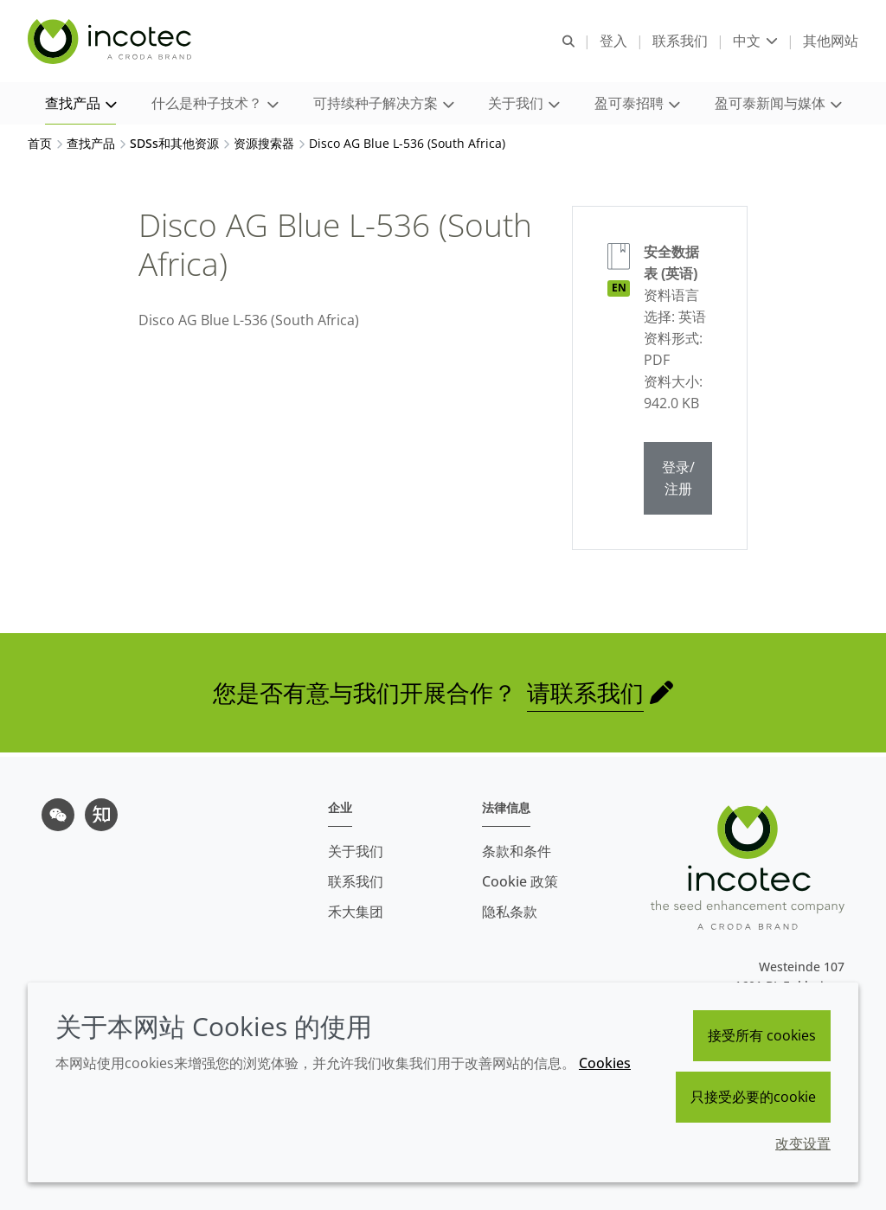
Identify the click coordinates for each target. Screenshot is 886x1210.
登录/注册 (678, 482)
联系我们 (355, 881)
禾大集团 (355, 911)
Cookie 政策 (520, 881)
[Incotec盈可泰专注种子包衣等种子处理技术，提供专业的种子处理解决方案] (112, 41)
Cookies (605, 1062)
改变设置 (803, 1143)
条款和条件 (516, 851)
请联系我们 (585, 697)
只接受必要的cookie (753, 1096)
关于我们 (355, 851)
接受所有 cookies (762, 1035)
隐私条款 (509, 911)
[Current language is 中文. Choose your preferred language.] (755, 41)
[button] (80, 104)
